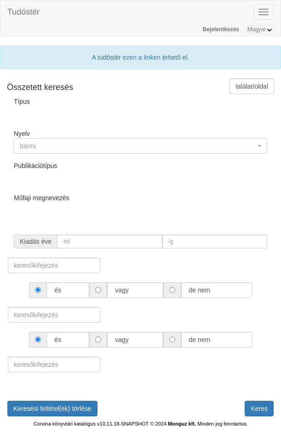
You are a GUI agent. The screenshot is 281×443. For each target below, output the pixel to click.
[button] (140, 146)
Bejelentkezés (221, 29)
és (57, 290)
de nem (199, 290)
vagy (121, 290)
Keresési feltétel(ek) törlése (52, 408)
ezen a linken (142, 57)
